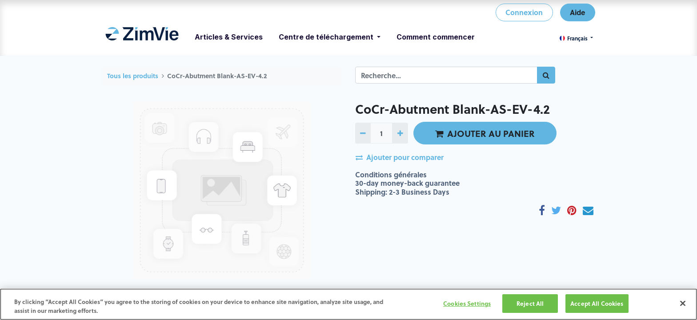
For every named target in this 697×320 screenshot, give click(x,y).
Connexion (524, 12)
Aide (577, 12)
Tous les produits (132, 75)
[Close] (683, 303)
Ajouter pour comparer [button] (400, 157)
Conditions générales (391, 174)
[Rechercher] (546, 75)
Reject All (530, 303)
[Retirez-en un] (363, 133)
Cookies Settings (467, 303)
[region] (348, 304)
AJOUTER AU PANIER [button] (485, 133)
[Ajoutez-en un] (400, 133)
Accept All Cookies (596, 303)
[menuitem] (142, 37)
